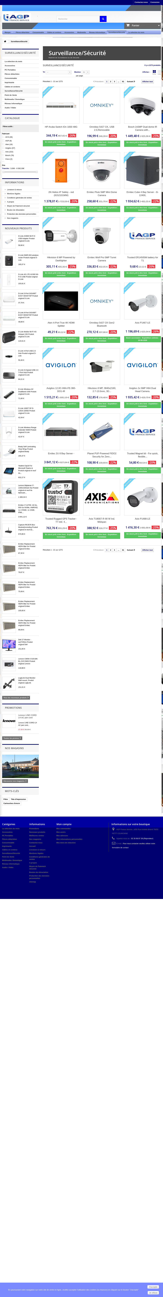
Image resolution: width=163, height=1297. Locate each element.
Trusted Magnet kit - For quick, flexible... (142, 455)
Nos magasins (12, 218)
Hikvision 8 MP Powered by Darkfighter (61, 259)
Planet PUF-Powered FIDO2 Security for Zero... (101, 455)
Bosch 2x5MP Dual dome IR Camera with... (142, 128)
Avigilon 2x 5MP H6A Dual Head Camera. (142, 390)
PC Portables (10, 70)
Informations (14, 182)
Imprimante (9, 82)
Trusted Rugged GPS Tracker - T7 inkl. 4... (61, 520)
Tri (44, 72)
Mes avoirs (61, 832)
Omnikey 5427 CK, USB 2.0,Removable (101, 128)
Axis (9, 152)
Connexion (154, 2)
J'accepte (153, 1287)
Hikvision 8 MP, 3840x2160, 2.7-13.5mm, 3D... (102, 390)
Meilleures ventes (36, 836)
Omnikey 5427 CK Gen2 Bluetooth (101, 324)
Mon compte (64, 824)
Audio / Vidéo (10, 108)
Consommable (38, 32)
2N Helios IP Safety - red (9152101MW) (61, 194)
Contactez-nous (141, 2)
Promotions (13, 707)
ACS (8, 137)
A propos (10, 202)
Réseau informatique (97, 32)
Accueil (32, 846)
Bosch (9, 155)
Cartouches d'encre (12, 803)
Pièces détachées (22, 32)
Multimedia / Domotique (15, 99)
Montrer (77, 72)
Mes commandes (63, 829)
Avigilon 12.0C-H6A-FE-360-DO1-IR (61, 390)
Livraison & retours (14, 190)
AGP (8, 141)
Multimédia (81, 32)
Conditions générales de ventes (19, 198)
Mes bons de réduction (66, 843)
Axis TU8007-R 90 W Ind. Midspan (102, 520)
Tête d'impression (18, 799)
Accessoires (69, 32)
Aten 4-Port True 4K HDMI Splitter (61, 324)
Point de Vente (11, 95)
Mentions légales (13, 194)
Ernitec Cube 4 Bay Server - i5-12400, (143, 194)
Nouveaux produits (18, 228)
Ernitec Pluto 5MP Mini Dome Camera (102, 194)
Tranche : (6, 168)
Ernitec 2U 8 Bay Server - (61, 453)
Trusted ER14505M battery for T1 (142, 259)
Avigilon (10, 148)
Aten (8, 144)
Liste (159, 72)
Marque (8, 32)
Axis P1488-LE (142, 518)
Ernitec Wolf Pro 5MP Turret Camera (102, 259)
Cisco (8, 159)
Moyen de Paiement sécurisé (18, 206)
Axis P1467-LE (142, 322)
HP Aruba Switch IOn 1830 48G (61, 127)
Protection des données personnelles (21, 214)
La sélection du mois (136, 32)
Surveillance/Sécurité (116, 32)
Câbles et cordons (54, 32)
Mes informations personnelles (69, 839)
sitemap (32, 882)
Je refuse (153, 1293)
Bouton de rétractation (16, 210)
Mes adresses (62, 836)
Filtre (6, 799)
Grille (154, 72)
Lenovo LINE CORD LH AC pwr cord (27, 716)
